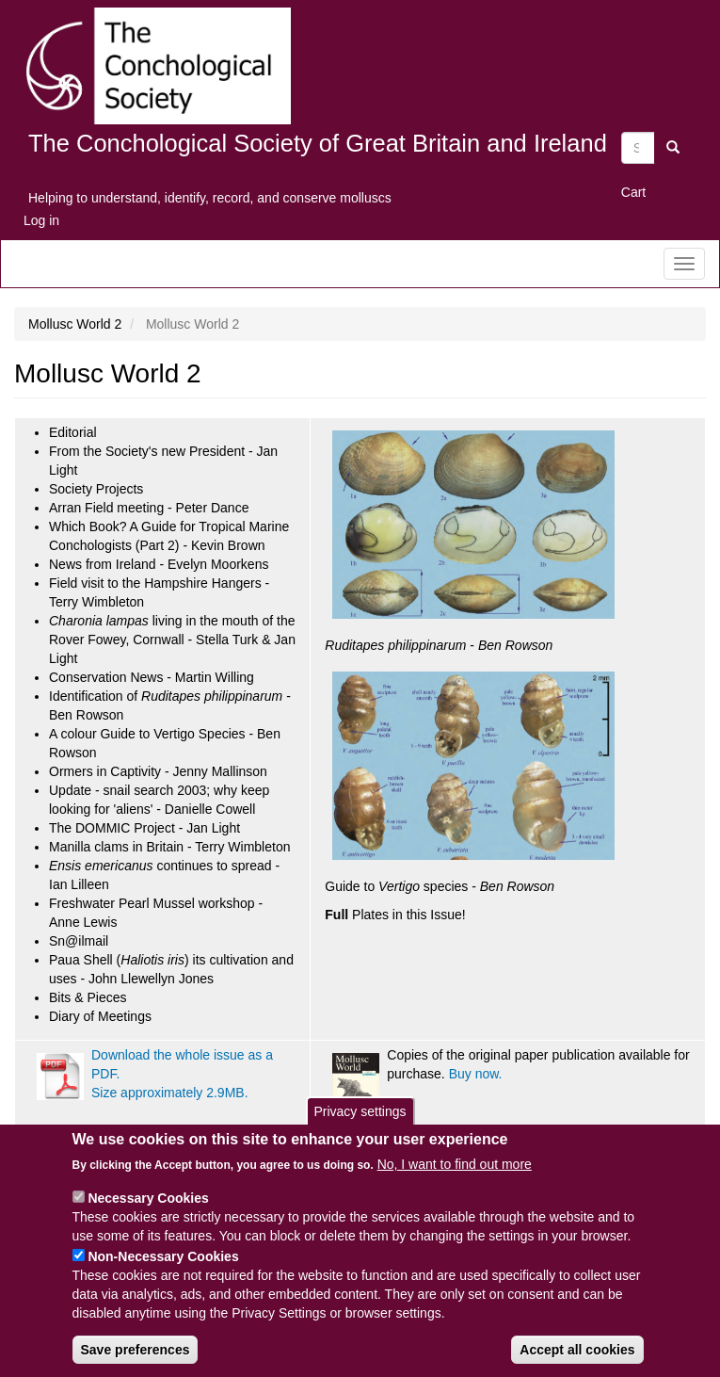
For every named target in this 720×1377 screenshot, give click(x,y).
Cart (633, 192)
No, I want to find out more (454, 1181)
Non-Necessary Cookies (163, 1273)
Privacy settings (359, 1127)
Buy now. (476, 1073)
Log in (41, 220)
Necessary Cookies (148, 1215)
